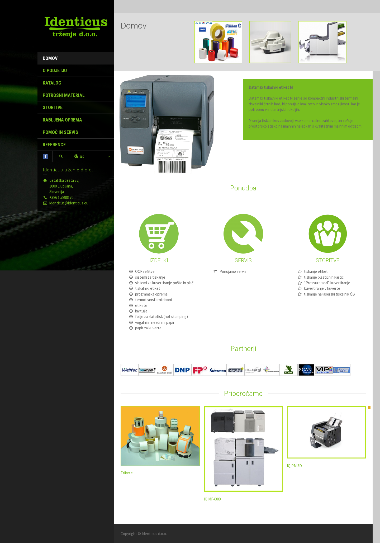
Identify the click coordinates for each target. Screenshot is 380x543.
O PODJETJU (55, 70)
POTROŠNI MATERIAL (64, 95)
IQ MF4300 (212, 499)
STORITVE (53, 107)
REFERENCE (54, 144)
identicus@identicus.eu (68, 202)
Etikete (127, 472)
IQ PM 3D (294, 465)
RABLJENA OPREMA (62, 120)
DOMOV (50, 58)
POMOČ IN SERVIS (60, 132)
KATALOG (52, 83)
